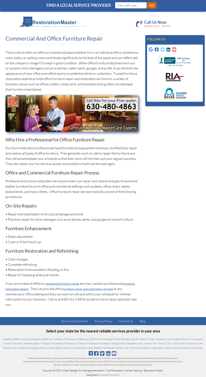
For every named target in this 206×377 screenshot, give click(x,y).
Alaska (16, 339)
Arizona (25, 339)
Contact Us (126, 321)
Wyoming (198, 347)
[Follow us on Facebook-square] (157, 50)
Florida (116, 339)
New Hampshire (128, 343)
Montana (92, 343)
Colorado (57, 339)
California (46, 339)
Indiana (159, 339)
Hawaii (134, 339)
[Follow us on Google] (151, 50)
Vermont (135, 347)
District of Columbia (100, 339)
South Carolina (78, 347)
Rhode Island (62, 347)
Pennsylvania (47, 347)
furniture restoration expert (25, 289)
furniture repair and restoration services (108, 289)
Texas (119, 347)
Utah (126, 347)
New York (173, 343)
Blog (142, 321)
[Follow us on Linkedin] (169, 50)
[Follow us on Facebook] (96, 353)
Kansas (175, 339)
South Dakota (94, 347)
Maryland (16, 343)
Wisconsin (186, 347)
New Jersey (145, 343)
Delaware (83, 339)
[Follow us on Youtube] (113, 353)
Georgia (125, 339)
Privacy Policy (103, 321)
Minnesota (57, 343)
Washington (157, 347)
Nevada (114, 343)
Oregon (35, 347)
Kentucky (186, 339)
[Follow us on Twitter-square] (163, 50)
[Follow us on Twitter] (102, 353)
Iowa (167, 339)
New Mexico (159, 343)
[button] (6, 19)
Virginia (145, 347)
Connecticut (70, 339)
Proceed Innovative (110, 374)
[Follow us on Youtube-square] (174, 50)
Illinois (151, 339)
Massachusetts (31, 343)
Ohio (14, 347)
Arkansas (35, 339)
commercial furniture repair (64, 283)
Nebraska (104, 343)
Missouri (82, 343)
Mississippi (70, 343)
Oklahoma (24, 347)
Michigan (45, 343)
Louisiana (197, 339)
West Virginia (172, 347)
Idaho (143, 339)
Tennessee (108, 347)
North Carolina (187, 343)
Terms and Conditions (74, 321)
